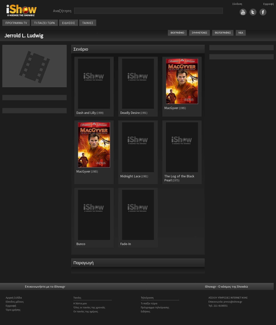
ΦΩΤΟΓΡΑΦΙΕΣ (223, 32)
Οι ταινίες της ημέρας (85, 311)
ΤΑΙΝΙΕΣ (87, 23)
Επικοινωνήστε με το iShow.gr (45, 286)
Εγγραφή (268, 4)
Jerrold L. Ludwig (23, 35)
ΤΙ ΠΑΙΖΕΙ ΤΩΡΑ (44, 23)
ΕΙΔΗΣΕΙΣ (68, 23)
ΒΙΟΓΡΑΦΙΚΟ (177, 32)
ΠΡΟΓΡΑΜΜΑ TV (16, 23)
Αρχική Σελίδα (14, 297)
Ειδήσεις (145, 311)
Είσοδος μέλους (15, 301)
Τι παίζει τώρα (149, 303)
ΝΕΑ (240, 32)
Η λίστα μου (80, 303)
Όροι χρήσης (13, 309)
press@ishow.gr (233, 301)
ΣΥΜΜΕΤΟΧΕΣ (199, 32)
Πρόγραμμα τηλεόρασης (155, 307)
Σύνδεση (237, 4)
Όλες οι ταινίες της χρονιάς (89, 307)
